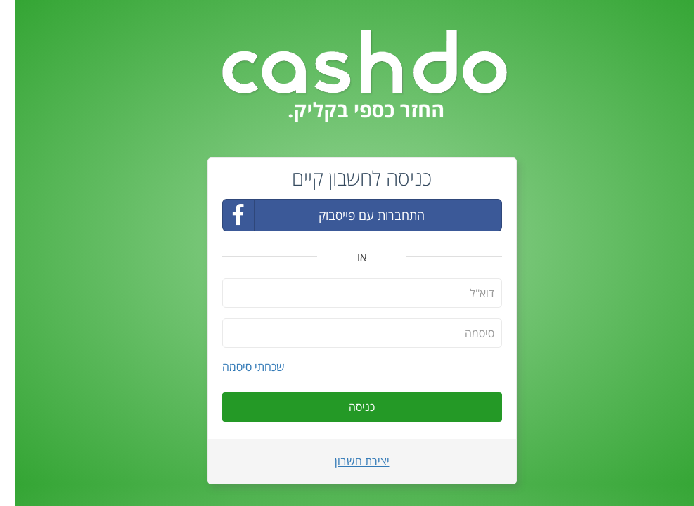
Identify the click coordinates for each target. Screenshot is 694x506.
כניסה (347, 407)
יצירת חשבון (347, 461)
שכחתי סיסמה (238, 367)
